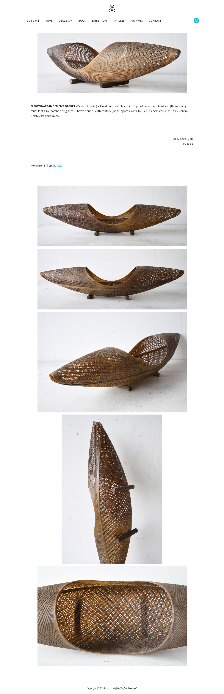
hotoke (57, 165)
